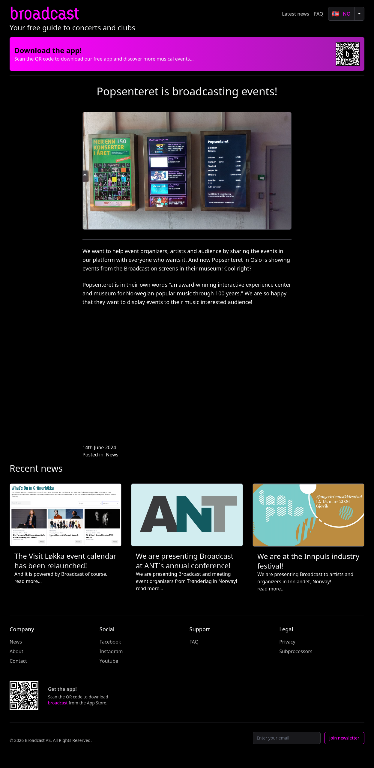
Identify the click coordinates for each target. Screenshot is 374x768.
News (112, 454)
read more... (28, 581)
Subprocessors (295, 651)
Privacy (287, 641)
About (16, 651)
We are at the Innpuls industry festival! (308, 561)
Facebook (110, 641)
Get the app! (62, 689)
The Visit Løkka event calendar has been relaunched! (65, 560)
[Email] (287, 738)
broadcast (44, 13)
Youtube (109, 661)
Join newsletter (344, 738)
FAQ (318, 13)
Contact (18, 661)
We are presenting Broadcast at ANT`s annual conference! (185, 560)
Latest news (295, 13)
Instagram (111, 651)
